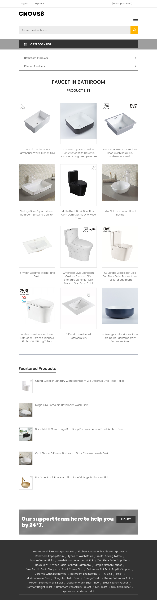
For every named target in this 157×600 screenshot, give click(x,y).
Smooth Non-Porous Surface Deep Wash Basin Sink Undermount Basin (120, 153)
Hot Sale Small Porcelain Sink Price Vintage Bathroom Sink (72, 477)
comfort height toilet (39, 587)
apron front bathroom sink (78, 591)
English (24, 3)
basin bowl (41, 565)
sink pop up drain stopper (41, 569)
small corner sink (72, 569)
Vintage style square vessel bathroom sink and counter (37, 212)
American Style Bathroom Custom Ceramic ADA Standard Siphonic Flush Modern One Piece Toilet (78, 278)
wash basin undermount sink (75, 560)
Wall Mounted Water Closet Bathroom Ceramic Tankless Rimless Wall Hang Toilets (37, 338)
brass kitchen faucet (115, 582)
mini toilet (101, 587)
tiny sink (107, 574)
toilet (119, 574)
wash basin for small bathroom (71, 565)
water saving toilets (109, 556)
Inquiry (126, 519)
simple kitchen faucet (108, 565)
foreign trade (92, 578)
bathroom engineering (83, 574)
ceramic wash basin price (50, 574)
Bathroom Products (80, 58)
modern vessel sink (38, 578)
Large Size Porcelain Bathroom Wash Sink (61, 405)
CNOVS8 (31, 14)
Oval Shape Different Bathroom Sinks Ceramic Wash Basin (72, 453)
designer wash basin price (83, 582)
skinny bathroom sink (117, 578)
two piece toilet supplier (112, 560)
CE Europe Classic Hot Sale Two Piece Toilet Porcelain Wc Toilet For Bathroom (120, 276)
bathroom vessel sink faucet (73, 587)
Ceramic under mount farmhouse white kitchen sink (37, 151)
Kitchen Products (80, 66)
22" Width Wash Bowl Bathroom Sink (78, 336)
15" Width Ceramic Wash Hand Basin (37, 274)
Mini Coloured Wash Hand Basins (120, 212)
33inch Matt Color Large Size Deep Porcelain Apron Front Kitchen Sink (79, 429)
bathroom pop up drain (49, 556)
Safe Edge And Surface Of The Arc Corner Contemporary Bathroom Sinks (120, 338)
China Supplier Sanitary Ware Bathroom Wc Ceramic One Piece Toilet (79, 381)
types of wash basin (80, 556)
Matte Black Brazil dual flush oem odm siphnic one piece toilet (78, 214)
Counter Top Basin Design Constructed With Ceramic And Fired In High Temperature (78, 153)
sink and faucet (120, 587)
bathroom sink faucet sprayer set (53, 551)
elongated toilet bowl (67, 578)
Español (39, 3)
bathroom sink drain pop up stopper (109, 569)
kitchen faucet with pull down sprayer (101, 551)
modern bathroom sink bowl (46, 582)
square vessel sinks (42, 560)
